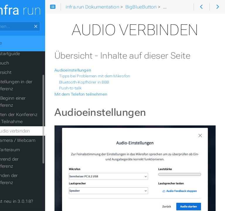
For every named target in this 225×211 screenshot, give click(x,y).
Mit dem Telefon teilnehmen (103, 108)
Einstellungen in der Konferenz (34, 85)
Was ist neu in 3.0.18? (32, 201)
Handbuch (20, 63)
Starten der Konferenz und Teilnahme (37, 118)
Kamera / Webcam (38, 140)
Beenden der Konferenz (27, 179)
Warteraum (30, 149)
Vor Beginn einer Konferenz (31, 102)
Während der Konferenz (27, 162)
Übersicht (24, 72)
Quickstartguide (25, 53)
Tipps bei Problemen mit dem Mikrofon (116, 90)
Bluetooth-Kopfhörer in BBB (106, 96)
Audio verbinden (35, 131)
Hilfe (13, 192)
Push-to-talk (92, 102)
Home (14, 43)
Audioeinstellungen (95, 84)
